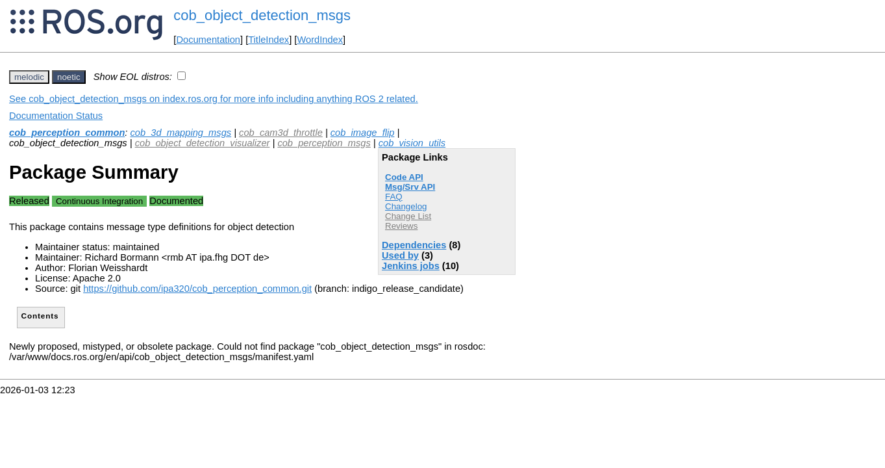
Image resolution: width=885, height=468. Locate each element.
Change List (408, 216)
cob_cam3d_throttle (281, 132)
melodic (29, 77)
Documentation (208, 39)
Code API (404, 177)
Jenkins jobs (411, 266)
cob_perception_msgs (323, 143)
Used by (400, 255)
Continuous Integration (99, 201)
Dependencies (414, 245)
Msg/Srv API (410, 187)
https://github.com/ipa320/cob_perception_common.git (197, 288)
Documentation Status (56, 115)
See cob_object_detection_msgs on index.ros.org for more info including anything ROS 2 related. (213, 99)
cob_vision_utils (412, 143)
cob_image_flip (362, 132)
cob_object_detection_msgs (262, 15)
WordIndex (320, 39)
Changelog (406, 206)
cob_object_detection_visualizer (202, 143)
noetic (69, 77)
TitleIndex (268, 39)
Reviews (401, 226)
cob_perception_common (67, 132)
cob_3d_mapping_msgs (181, 132)
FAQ (394, 197)
